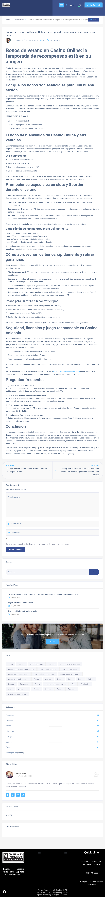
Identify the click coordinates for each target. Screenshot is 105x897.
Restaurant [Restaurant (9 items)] (24, 684)
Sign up (52, 641)
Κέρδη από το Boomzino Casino (20, 603)
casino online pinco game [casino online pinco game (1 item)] (70, 674)
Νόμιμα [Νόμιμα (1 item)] (48, 689)
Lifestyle (9, 737)
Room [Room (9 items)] (37, 684)
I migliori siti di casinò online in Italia (22, 611)
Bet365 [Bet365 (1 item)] (21, 664)
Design (8, 726)
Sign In (70, 5)
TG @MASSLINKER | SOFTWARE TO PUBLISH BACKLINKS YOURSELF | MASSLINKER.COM (43, 594)
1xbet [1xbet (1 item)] (10, 664)
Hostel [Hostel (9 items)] (59, 679)
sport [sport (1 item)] (10, 689)
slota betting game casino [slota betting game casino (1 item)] (56, 684)
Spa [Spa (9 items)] (73, 684)
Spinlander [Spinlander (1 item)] (85, 684)
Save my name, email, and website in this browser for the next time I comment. (37, 544)
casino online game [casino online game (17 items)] (69, 669)
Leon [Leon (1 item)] (80, 679)
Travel (8, 747)
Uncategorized (19, 20)
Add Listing (93, 5)
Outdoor (9, 742)
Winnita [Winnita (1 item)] (36, 689)
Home (8, 20)
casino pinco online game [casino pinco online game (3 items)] (18, 679)
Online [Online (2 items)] (90, 679)
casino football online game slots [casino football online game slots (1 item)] (21, 669)
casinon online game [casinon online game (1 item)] (48, 669)
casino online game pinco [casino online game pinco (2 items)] (18, 674)
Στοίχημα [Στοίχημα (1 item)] (71, 689)
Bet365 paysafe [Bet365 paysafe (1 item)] (36, 664)
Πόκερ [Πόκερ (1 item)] (59, 689)
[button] (39, 853)
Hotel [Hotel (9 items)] (70, 679)
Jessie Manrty (22, 773)
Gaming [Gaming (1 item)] (48, 679)
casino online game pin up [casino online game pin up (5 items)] (44, 674)
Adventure (10, 715)
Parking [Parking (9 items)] (11, 684)
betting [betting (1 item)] (51, 664)
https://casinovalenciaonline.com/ (66, 371)
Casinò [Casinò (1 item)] (36, 679)
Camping (9, 720)
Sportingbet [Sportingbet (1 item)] (23, 689)
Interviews (10, 731)
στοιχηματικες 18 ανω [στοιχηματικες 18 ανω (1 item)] (17, 694)
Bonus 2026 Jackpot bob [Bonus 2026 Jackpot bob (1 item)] (70, 664)
